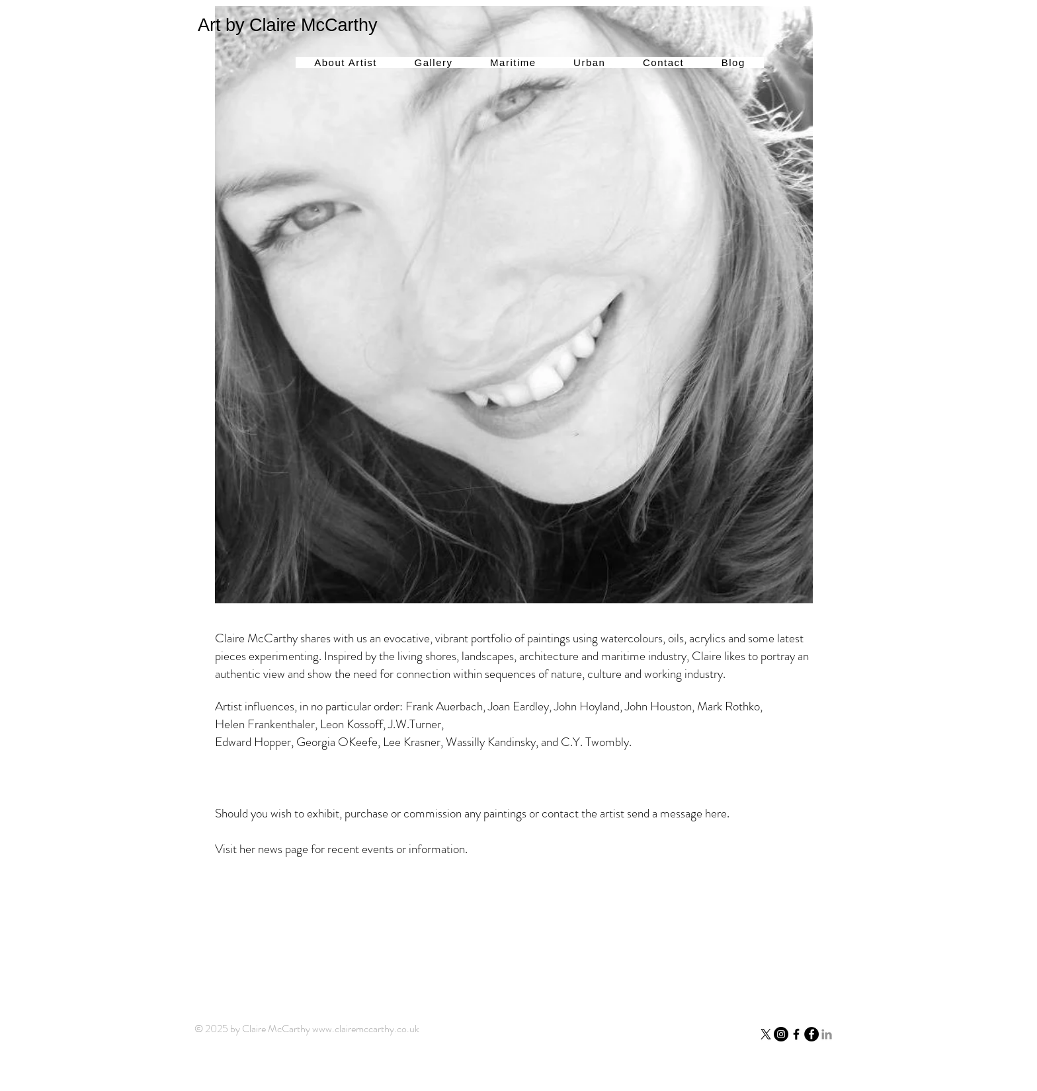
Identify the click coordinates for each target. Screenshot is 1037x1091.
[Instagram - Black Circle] (781, 1034)
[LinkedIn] (826, 1034)
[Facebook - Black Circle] (811, 1034)
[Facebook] (796, 1034)
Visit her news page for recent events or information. (342, 849)
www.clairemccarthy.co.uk (365, 1028)
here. (715, 813)
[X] (766, 1034)
